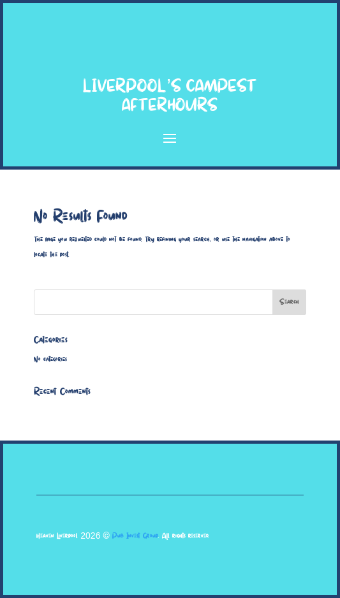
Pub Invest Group (135, 536)
